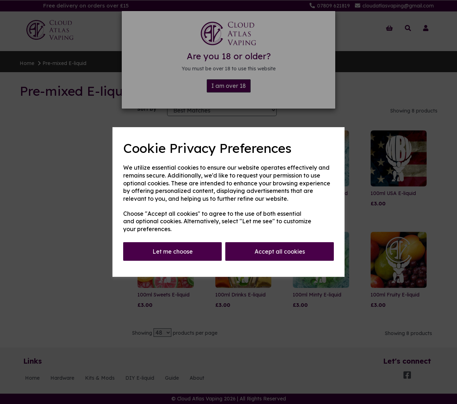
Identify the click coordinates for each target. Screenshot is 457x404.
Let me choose (172, 251)
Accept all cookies (280, 251)
